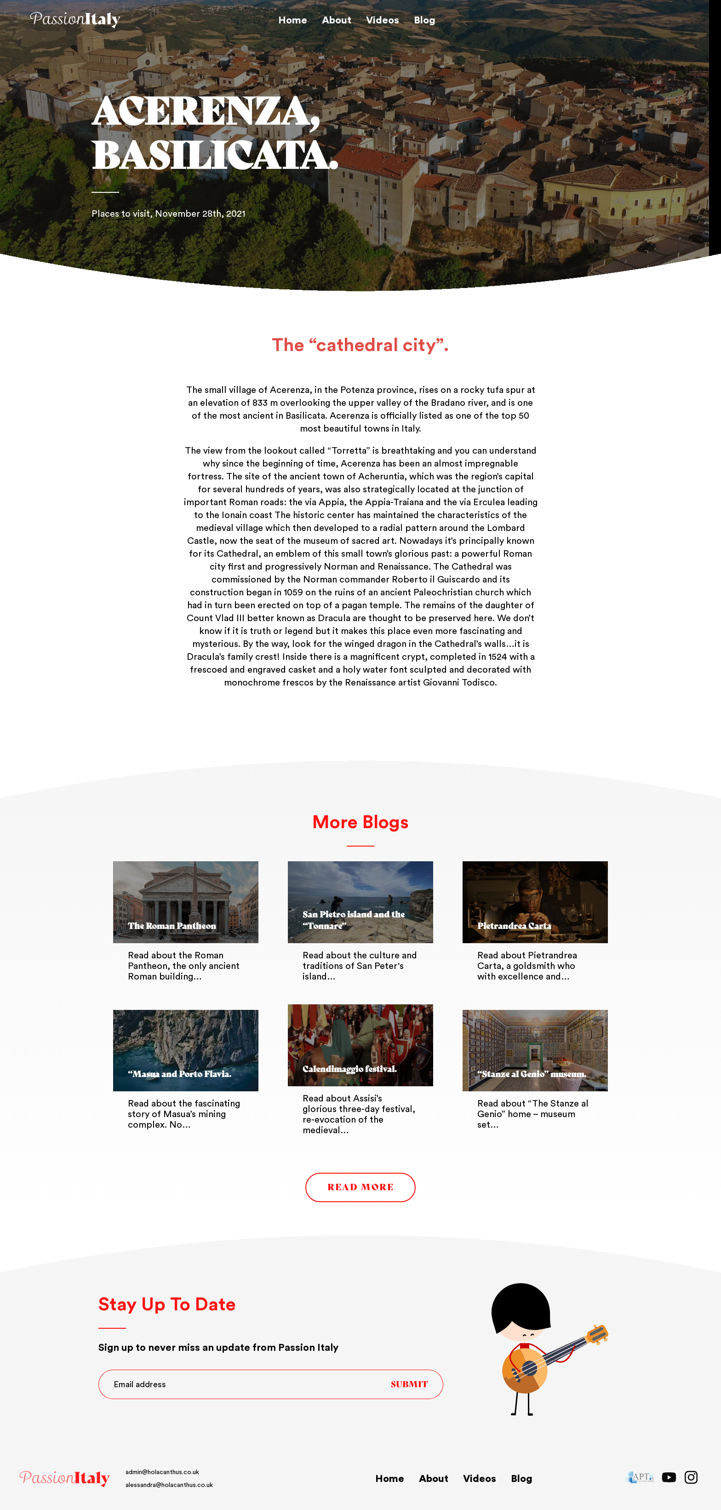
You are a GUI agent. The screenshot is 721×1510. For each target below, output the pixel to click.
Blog (424, 20)
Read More (360, 1187)
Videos (382, 20)
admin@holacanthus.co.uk (87, 1472)
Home (292, 20)
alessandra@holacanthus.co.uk (93, 1485)
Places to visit (121, 214)
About (336, 20)
